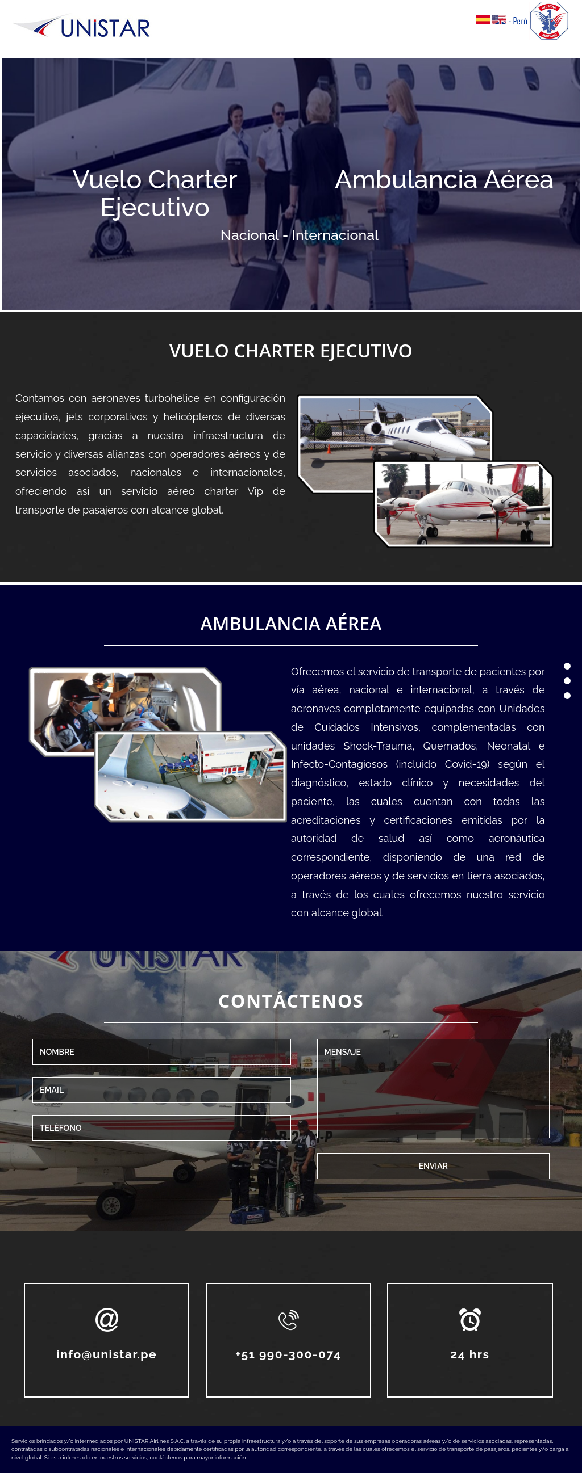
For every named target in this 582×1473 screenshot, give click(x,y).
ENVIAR (433, 1166)
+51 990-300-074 (288, 1354)
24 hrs (469, 1354)
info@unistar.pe (106, 1354)
